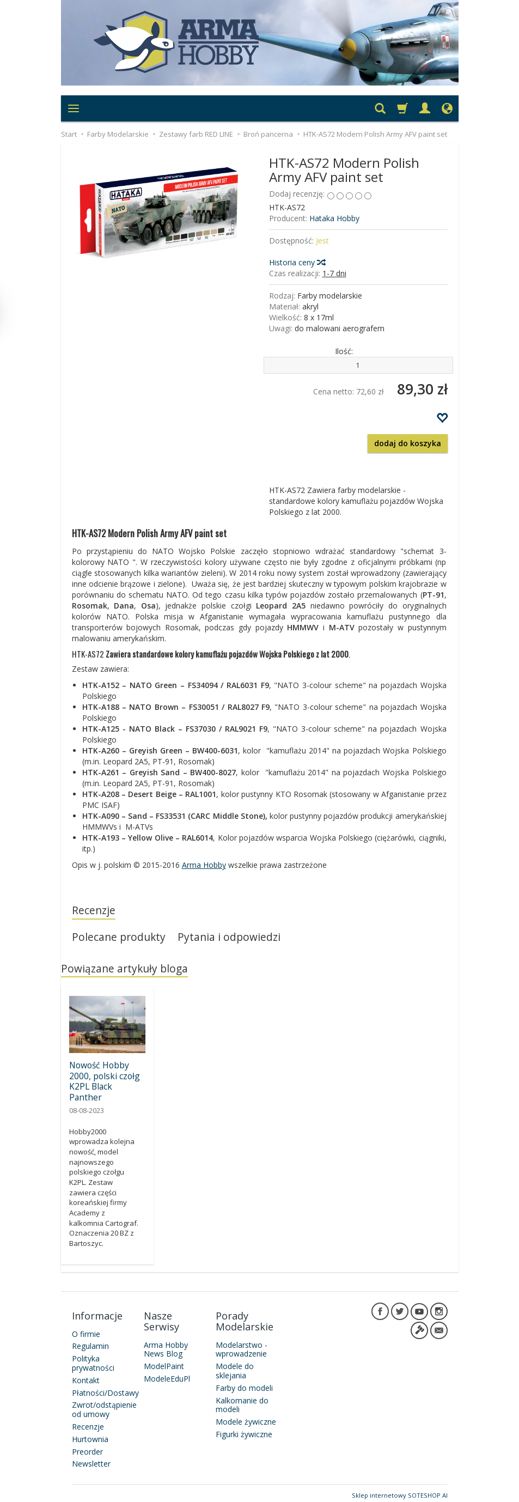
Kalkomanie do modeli (242, 1400)
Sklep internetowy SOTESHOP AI (400, 1491)
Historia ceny (297, 262)
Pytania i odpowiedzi (229, 937)
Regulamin (90, 1341)
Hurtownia (90, 1434)
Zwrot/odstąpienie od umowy (104, 1405)
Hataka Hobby (334, 218)
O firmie (86, 1329)
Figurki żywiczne (244, 1429)
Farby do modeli (244, 1383)
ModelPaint (164, 1362)
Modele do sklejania (235, 1366)
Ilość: (344, 351)
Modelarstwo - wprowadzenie (241, 1344)
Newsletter (91, 1459)
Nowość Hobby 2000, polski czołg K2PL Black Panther (104, 1081)
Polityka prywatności (93, 1359)
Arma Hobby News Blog (166, 1344)
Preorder (87, 1447)
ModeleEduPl (167, 1374)
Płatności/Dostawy (105, 1388)
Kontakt (86, 1375)
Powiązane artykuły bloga (125, 969)
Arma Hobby (204, 865)
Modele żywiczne (246, 1417)
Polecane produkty (119, 937)
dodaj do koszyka (407, 443)
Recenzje (93, 910)
